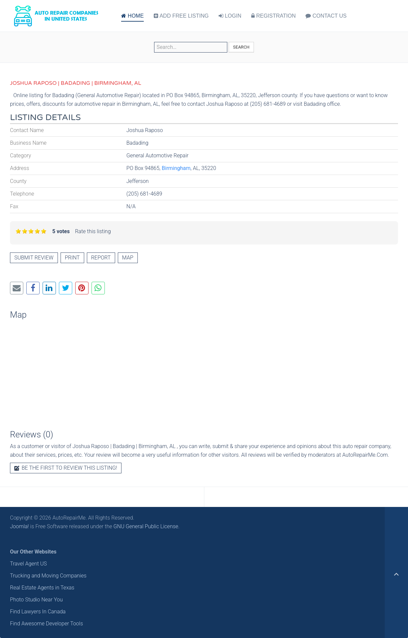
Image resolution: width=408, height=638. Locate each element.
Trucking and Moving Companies (48, 575)
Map (127, 257)
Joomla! (19, 526)
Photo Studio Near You (36, 599)
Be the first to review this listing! (65, 468)
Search (241, 47)
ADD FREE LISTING (181, 16)
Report (101, 257)
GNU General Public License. (146, 526)
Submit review (34, 257)
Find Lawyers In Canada (38, 611)
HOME (132, 16)
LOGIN (230, 16)
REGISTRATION (273, 16)
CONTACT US (326, 16)
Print (72, 257)
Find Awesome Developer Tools (46, 623)
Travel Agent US (28, 563)
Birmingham (176, 168)
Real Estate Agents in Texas (42, 587)
